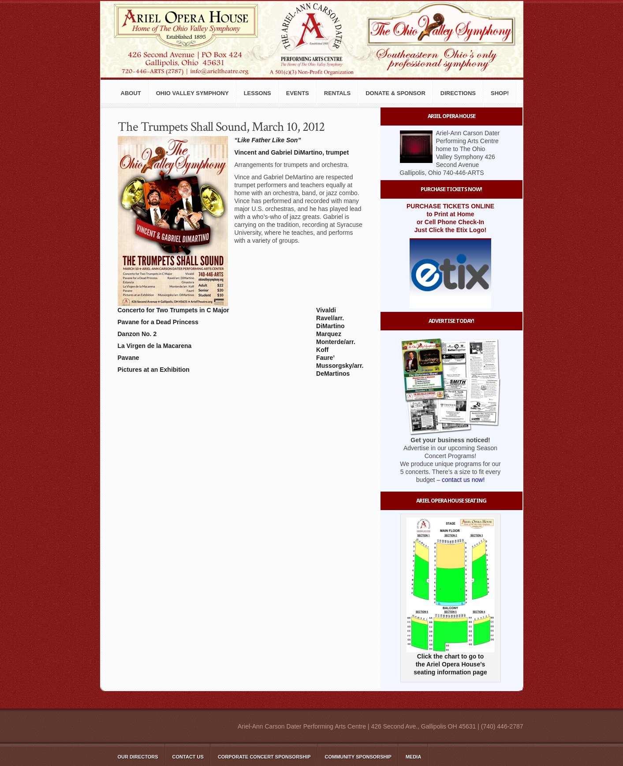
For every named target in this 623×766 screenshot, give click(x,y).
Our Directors (138, 756)
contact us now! (463, 479)
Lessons (257, 93)
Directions (458, 93)
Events (297, 93)
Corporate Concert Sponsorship (264, 756)
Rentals (337, 93)
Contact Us (188, 756)
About (131, 93)
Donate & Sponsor (395, 93)
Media (413, 756)
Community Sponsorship (358, 756)
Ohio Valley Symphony (192, 93)
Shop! (500, 93)
